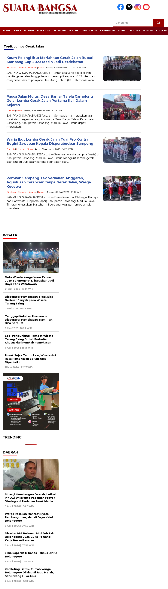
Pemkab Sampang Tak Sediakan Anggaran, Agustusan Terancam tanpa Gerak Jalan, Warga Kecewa (49, 182)
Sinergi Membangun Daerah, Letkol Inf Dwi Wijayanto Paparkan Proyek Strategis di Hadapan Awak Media (30, 498)
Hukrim (29, 30)
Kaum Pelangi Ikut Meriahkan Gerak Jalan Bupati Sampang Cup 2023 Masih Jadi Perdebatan (50, 60)
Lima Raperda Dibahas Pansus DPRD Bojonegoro (31, 554)
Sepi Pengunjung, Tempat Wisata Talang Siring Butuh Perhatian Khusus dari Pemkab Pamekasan (29, 339)
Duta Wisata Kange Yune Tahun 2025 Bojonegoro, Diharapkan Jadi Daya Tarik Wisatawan (29, 281)
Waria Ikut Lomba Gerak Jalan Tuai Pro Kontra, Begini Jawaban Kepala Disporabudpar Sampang (50, 141)
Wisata (148, 30)
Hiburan (32, 67)
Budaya (135, 30)
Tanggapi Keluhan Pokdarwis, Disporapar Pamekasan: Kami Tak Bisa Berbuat (28, 320)
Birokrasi (43, 30)
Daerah (22, 67)
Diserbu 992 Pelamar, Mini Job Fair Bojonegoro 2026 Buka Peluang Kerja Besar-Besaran (29, 537)
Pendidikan (89, 30)
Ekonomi (59, 30)
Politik (74, 30)
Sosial (122, 30)
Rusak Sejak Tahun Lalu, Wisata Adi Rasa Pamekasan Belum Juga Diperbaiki (30, 359)
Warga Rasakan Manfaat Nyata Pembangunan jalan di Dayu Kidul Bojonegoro (29, 517)
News (17, 30)
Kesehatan (107, 30)
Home (7, 30)
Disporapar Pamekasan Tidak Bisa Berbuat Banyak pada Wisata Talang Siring (29, 300)
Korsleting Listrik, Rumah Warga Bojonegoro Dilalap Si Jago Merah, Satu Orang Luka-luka (29, 572)
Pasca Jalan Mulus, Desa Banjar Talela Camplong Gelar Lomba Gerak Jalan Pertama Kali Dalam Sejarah (50, 100)
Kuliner (161, 30)
